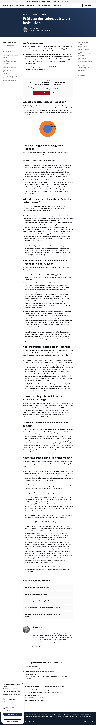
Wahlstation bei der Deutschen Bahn (36, 700)
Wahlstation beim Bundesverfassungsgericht (38, 690)
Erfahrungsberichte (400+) (44, 5)
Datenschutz (28, 721)
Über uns (35, 721)
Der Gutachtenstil (30, 674)
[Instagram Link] (85, 722)
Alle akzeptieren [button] (12, 714)
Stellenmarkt (87, 5)
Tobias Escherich (37, 627)
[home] (8, 6)
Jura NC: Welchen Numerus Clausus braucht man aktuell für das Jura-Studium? (46, 677)
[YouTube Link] (92, 722)
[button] (20, 5)
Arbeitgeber (57, 5)
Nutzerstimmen (57, 93)
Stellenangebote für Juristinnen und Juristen (58, 1)
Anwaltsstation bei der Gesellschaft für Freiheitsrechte (42, 692)
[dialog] (13, 703)
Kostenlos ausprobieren (41, 93)
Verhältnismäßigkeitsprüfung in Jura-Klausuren (39, 671)
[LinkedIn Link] (90, 722)
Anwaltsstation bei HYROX (33, 695)
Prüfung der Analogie (31, 666)
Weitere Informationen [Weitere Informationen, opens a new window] (17, 696)
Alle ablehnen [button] (13, 718)
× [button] (22, 683)
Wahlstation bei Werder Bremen (34, 697)
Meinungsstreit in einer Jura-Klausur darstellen (39, 669)
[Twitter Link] (87, 722)
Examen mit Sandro (43, 248)
